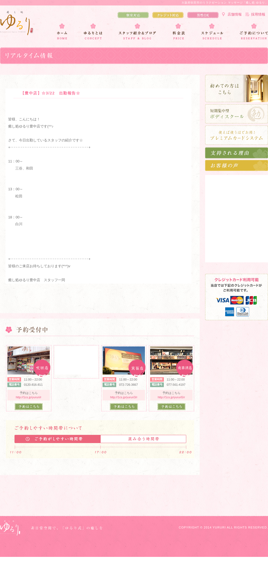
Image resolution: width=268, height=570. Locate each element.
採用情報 (258, 14)
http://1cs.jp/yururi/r (29, 397)
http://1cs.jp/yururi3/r (124, 397)
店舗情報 (235, 14)
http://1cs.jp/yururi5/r (171, 397)
